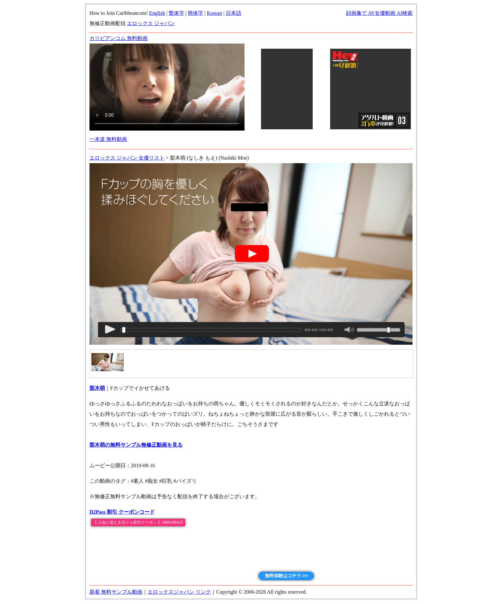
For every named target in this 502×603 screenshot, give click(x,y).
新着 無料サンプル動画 (115, 592)
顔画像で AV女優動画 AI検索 (379, 13)
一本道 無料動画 (108, 139)
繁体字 (176, 13)
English (157, 13)
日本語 (233, 13)
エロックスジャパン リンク (179, 592)
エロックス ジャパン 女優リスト (126, 158)
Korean (214, 13)
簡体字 (195, 13)
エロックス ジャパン (151, 23)
